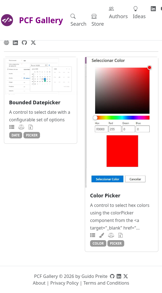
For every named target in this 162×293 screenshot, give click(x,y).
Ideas (139, 12)
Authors (118, 12)
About (39, 283)
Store (97, 20)
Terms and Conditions (106, 283)
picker (32, 135)
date (15, 135)
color (98, 243)
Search (78, 20)
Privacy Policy (64, 283)
